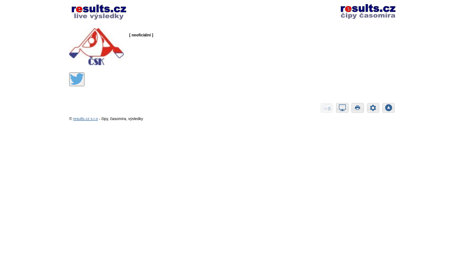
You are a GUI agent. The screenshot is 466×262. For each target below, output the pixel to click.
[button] (326, 108)
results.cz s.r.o (85, 118)
